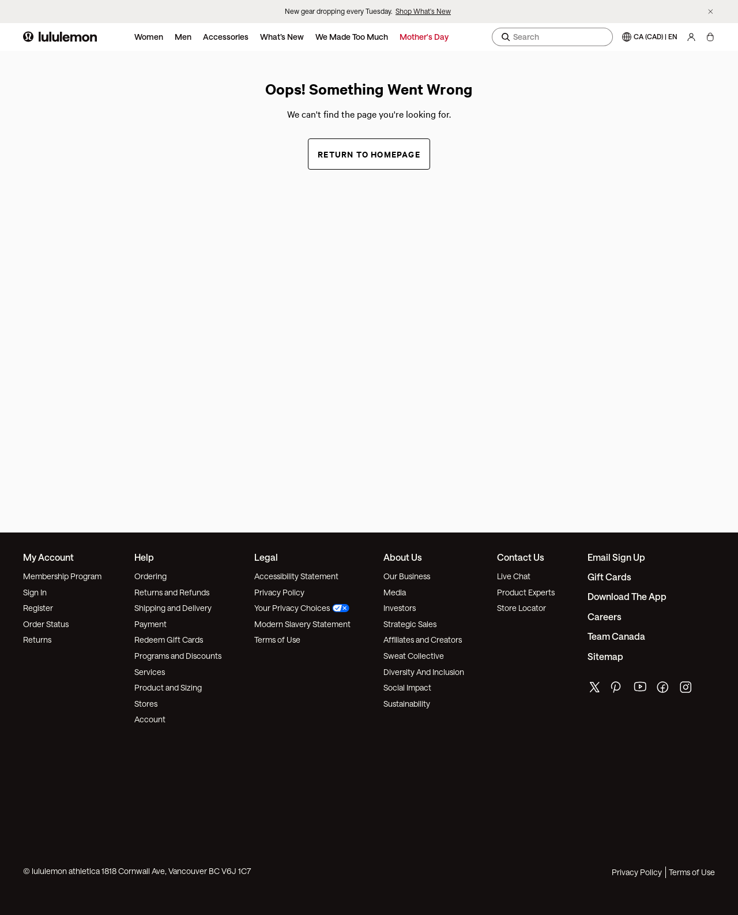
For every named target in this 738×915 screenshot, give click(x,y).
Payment (150, 624)
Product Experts (526, 592)
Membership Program (62, 576)
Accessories (225, 37)
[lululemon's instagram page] (687, 689)
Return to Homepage (369, 154)
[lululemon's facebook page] (664, 689)
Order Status (46, 624)
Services (149, 672)
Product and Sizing (168, 687)
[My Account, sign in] (691, 37)
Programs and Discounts (177, 656)
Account (149, 719)
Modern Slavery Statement (302, 624)
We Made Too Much (351, 37)
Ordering (150, 576)
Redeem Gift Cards (168, 639)
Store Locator (521, 608)
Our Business (406, 576)
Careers (605, 616)
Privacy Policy (279, 592)
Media (394, 592)
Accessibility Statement (296, 576)
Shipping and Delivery (173, 608)
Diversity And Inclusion (423, 672)
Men (183, 37)
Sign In (35, 592)
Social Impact (407, 687)
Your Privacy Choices (301, 608)
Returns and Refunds (171, 592)
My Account (48, 557)
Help (144, 557)
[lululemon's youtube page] (640, 689)
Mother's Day (424, 37)
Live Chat (513, 576)
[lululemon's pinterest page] (617, 689)
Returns (37, 639)
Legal (266, 557)
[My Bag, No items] (710, 37)
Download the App (627, 596)
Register (38, 608)
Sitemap (605, 656)
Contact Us (520, 557)
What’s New (282, 37)
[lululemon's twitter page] (594, 688)
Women (148, 37)
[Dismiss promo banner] (710, 12)
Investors (399, 608)
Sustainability (406, 703)
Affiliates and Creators (422, 639)
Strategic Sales (409, 624)
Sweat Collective (413, 656)
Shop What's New (423, 11)
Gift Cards (609, 576)
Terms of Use (277, 639)
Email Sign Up (616, 557)
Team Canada (616, 636)
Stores (145, 703)
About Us (402, 557)
